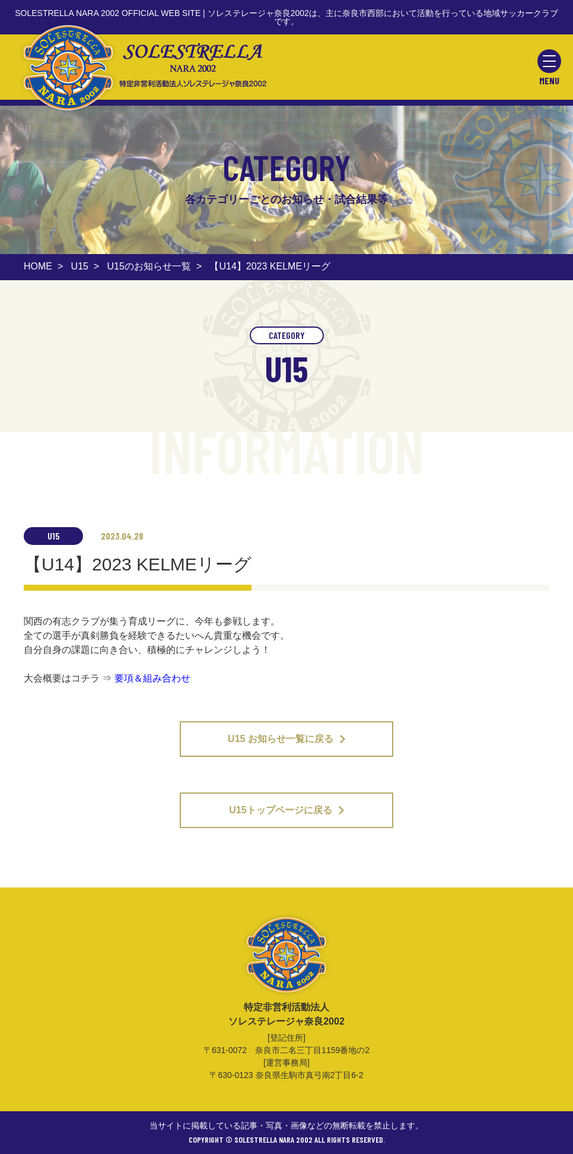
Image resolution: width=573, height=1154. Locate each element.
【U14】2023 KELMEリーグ (269, 266)
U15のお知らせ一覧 (149, 266)
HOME (38, 266)
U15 (79, 266)
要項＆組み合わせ (152, 678)
